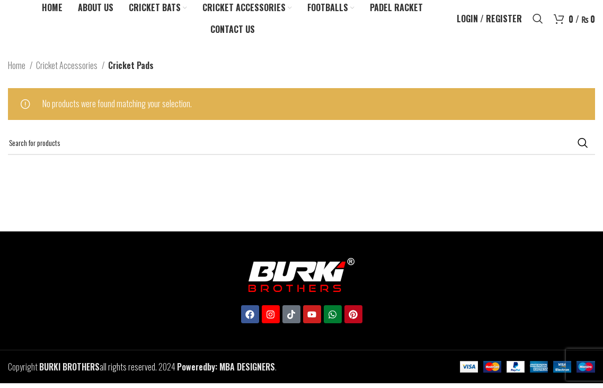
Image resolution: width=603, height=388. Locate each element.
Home (17, 72)
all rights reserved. (98, 374)
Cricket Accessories (67, 72)
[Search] (537, 22)
